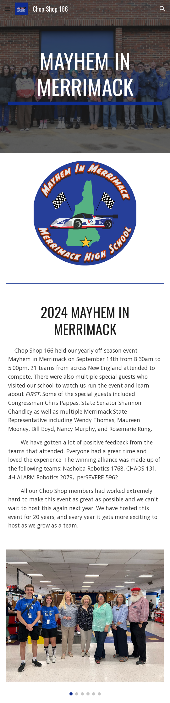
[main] (85, 76)
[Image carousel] (85, 622)
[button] (7, 8)
